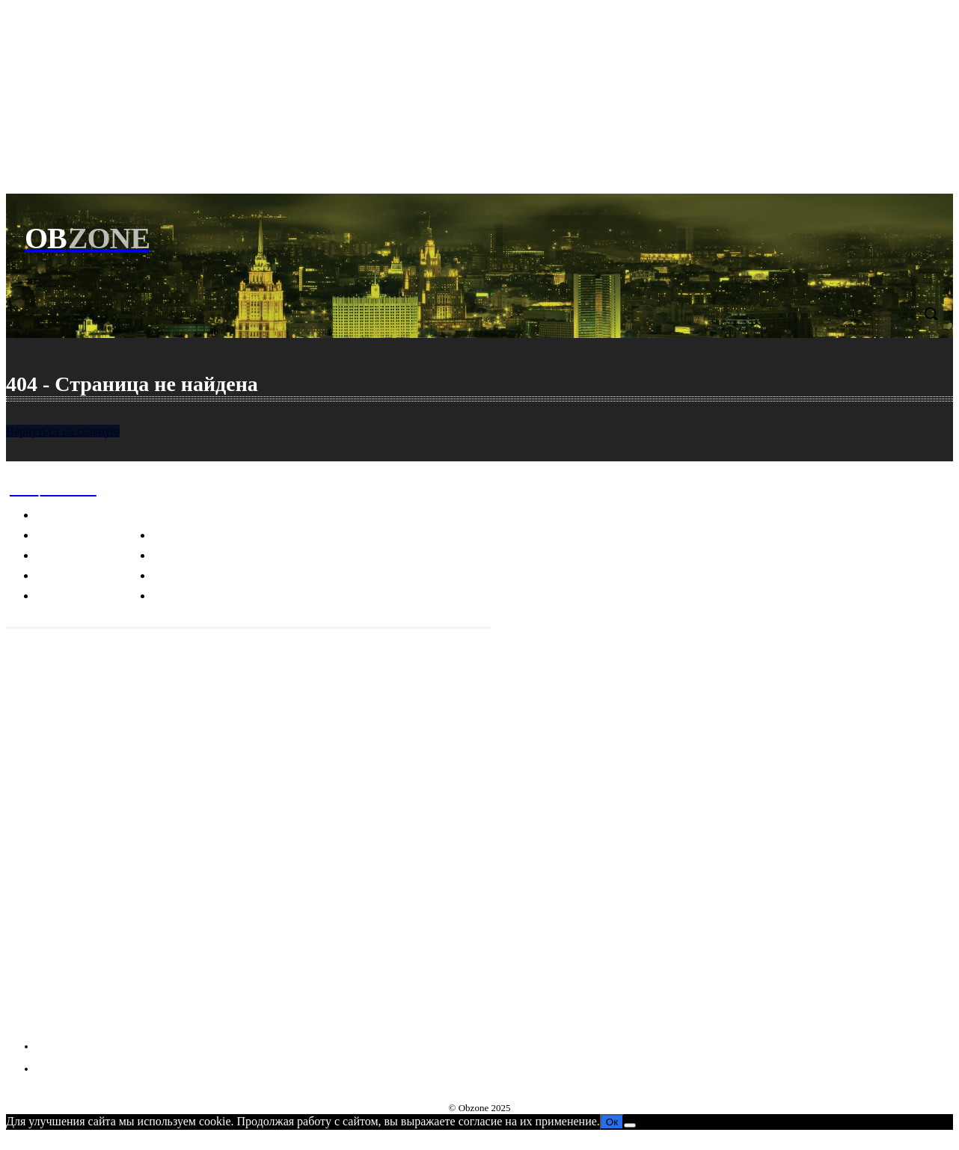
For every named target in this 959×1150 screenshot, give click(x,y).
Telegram (61, 990)
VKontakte (64, 1018)
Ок (612, 1122)
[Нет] (630, 1125)
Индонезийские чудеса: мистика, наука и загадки (130, 875)
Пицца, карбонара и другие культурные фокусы (127, 833)
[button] (930, 313)
